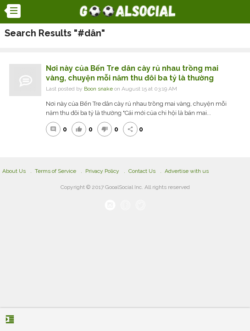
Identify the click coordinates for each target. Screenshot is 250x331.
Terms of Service (55, 171)
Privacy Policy (102, 171)
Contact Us (142, 171)
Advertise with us (187, 171)
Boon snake (98, 89)
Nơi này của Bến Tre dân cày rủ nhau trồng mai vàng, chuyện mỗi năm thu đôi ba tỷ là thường (132, 73)
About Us (14, 171)
